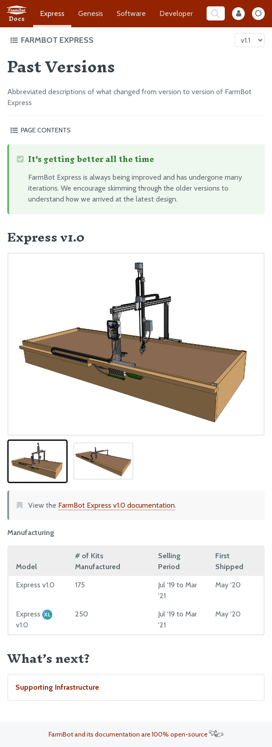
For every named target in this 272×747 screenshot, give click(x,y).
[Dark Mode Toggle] (258, 13)
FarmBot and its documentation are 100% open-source (136, 734)
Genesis (90, 13)
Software (131, 13)
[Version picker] (249, 40)
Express (52, 13)
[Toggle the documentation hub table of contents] (119, 40)
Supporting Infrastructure (57, 687)
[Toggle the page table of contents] (136, 130)
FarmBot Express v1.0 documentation (116, 505)
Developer (176, 13)
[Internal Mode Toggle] (238, 13)
